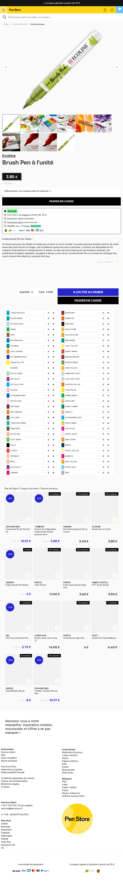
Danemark (6, 829)
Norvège (5, 826)
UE (2, 847)
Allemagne (6, 835)
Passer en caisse (61, 201)
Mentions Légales (10, 784)
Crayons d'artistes (19, 24)
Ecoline (9, 155)
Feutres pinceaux (37, 24)
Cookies (5, 786)
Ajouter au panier (88, 292)
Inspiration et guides (11, 769)
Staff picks (67, 772)
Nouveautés (68, 769)
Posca (65, 790)
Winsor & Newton (71, 793)
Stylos (6, 24)
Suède (4, 823)
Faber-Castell (69, 787)
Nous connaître (9, 757)
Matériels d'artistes (72, 752)
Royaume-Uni (8, 844)
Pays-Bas (6, 841)
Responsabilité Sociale (13, 772)
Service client (8, 752)
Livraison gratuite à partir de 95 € (61, 3)
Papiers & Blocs (70, 761)
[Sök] (61, 17)
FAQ (3, 755)
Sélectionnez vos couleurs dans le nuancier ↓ (27, 191)
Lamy (65, 784)
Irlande (4, 838)
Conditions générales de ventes (17, 778)
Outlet (65, 766)
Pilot (64, 781)
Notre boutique (9, 760)
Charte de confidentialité (14, 781)
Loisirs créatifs (69, 755)
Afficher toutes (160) (73, 796)
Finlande (5, 832)
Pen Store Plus (8, 766)
